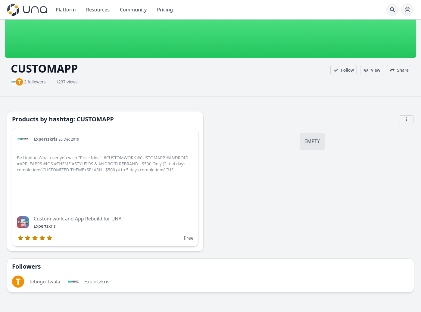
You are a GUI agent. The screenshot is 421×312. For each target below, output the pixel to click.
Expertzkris (46, 139)
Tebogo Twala (44, 281)
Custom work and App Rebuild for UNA (78, 218)
